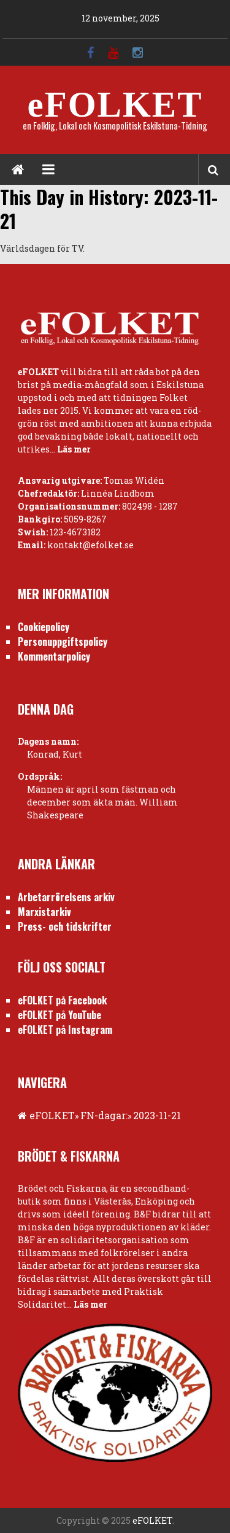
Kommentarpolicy (54, 656)
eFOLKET (114, 104)
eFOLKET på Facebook (62, 1000)
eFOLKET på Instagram (65, 1029)
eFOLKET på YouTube (59, 1014)
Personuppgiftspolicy (62, 641)
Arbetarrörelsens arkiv (66, 897)
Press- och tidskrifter (65, 926)
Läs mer (74, 449)
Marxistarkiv (44, 911)
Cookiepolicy (43, 626)
